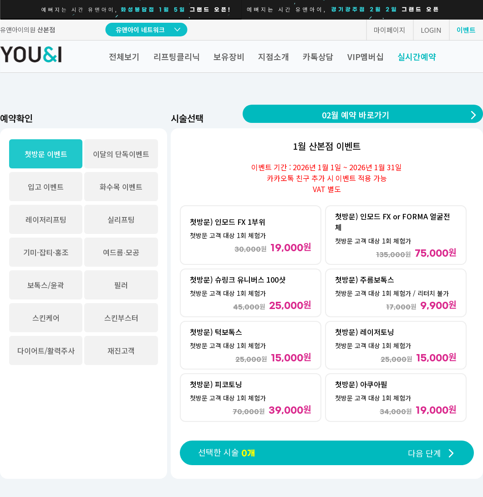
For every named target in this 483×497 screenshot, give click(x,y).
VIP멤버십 (365, 56)
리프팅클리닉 (176, 56)
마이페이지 (390, 30)
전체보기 (124, 56)
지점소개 (273, 56)
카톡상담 (318, 56)
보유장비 (229, 56)
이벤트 (466, 30)
